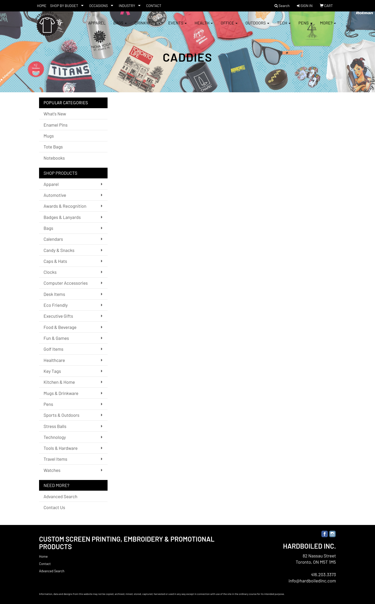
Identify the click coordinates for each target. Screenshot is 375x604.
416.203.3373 (323, 574)
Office (229, 25)
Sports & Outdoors (61, 415)
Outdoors (257, 25)
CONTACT (153, 5)
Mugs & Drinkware (60, 393)
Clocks (50, 272)
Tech (284, 25)
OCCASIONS (98, 5)
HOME (41, 5)
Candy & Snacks (58, 250)
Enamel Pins (55, 124)
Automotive (54, 195)
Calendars (53, 239)
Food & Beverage (60, 327)
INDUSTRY (127, 5)
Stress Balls (54, 426)
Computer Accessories (65, 282)
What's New (54, 113)
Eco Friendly (55, 305)
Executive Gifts (58, 316)
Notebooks (54, 157)
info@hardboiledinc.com (312, 580)
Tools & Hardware (60, 448)
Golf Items (53, 349)
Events (177, 25)
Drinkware (147, 25)
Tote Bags (53, 146)
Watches (51, 470)
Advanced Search (60, 496)
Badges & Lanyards (62, 217)
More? (328, 25)
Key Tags (52, 371)
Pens (305, 25)
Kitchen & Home (59, 382)
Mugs (48, 135)
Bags (120, 25)
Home (43, 556)
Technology (54, 437)
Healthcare (54, 360)
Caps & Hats (55, 261)
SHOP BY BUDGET (64, 5)
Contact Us (54, 507)
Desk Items (54, 294)
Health (204, 25)
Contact (45, 564)
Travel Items (55, 459)
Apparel (96, 25)
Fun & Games (56, 338)
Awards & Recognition (64, 206)
